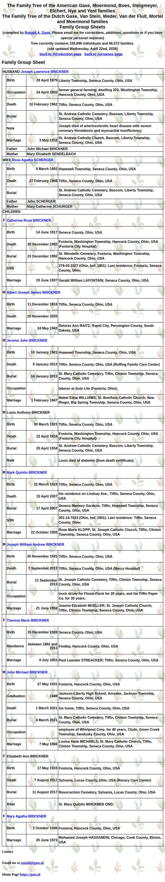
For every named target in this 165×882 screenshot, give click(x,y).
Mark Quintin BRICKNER (27, 473)
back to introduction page (61, 54)
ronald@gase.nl (32, 863)
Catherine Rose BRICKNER (29, 220)
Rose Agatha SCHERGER (32, 160)
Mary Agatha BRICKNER (26, 816)
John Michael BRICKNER (27, 672)
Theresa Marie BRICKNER (28, 620)
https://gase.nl (30, 874)
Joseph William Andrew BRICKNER (35, 545)
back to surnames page (103, 54)
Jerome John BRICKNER (27, 341)
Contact (7, 851)
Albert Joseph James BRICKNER (33, 293)
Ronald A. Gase (37, 33)
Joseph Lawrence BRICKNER (45, 72)
